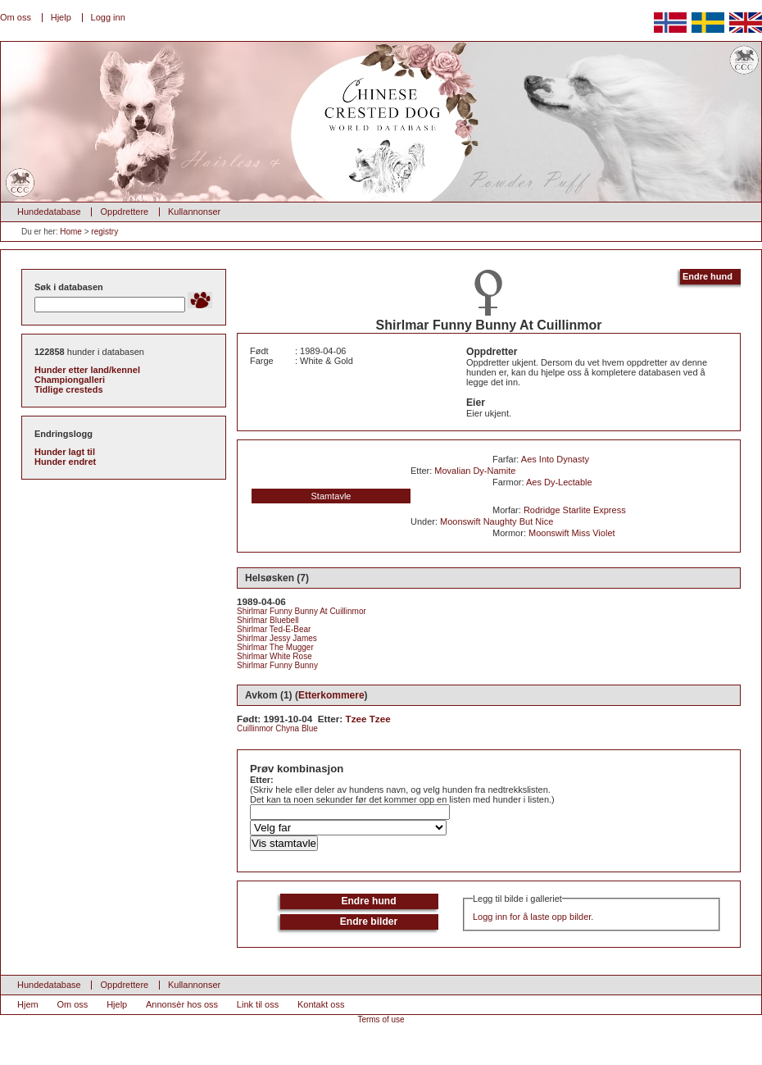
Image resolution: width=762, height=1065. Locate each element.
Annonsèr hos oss (182, 1004)
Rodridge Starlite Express (575, 510)
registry (104, 231)
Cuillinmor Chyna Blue (277, 728)
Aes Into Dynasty (555, 459)
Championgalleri (69, 380)
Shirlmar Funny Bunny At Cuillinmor (301, 611)
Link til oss (258, 1004)
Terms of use (380, 1019)
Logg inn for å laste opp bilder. (533, 917)
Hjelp (61, 17)
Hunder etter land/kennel (87, 370)
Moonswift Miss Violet (571, 533)
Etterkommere (331, 695)
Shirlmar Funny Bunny (277, 665)
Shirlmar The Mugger (275, 647)
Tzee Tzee (368, 718)
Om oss (15, 17)
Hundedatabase (49, 211)
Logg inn (108, 17)
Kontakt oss (320, 1004)
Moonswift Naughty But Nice (496, 521)
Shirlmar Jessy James (277, 638)
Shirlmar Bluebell (268, 620)
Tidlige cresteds (68, 389)
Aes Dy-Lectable (559, 482)
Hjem (28, 1004)
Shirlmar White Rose (274, 656)
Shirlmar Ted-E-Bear (274, 629)
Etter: (262, 780)
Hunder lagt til (64, 452)
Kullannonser (194, 211)
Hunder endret (65, 462)
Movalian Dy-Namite (474, 471)
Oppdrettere (124, 211)
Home (71, 231)
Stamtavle (331, 496)
